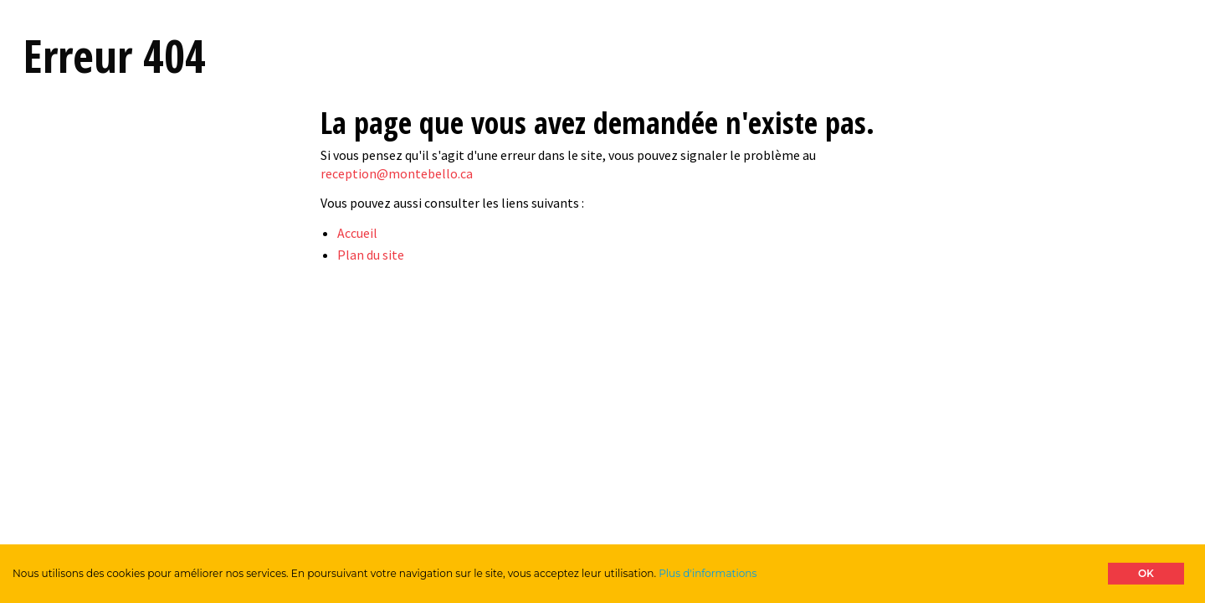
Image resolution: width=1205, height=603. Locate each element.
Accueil (357, 232)
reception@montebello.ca (396, 173)
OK (1146, 573)
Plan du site (370, 254)
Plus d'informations (707, 573)
